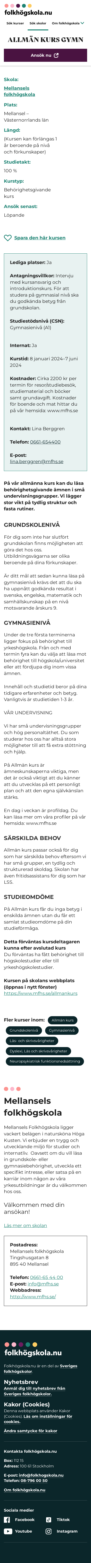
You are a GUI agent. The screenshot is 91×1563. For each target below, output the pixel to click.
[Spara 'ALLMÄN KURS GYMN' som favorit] (35, 238)
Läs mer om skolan (25, 1225)
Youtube (18, 1531)
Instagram (62, 1531)
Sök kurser (15, 23)
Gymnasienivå (62, 1030)
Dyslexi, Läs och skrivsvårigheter (38, 1051)
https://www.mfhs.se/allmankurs (40, 993)
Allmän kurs (63, 1020)
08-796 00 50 (34, 1480)
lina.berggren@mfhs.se (36, 461)
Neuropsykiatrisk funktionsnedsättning (45, 1061)
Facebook (19, 1520)
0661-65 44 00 (46, 1277)
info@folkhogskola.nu (41, 1475)
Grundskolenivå (24, 1030)
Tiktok (58, 1520)
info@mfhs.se (43, 1284)
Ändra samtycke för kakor (30, 1431)
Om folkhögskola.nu (24, 1490)
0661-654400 (45, 442)
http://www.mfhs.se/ (33, 1296)
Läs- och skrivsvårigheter (32, 1040)
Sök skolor (38, 23)
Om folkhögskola (68, 23)
